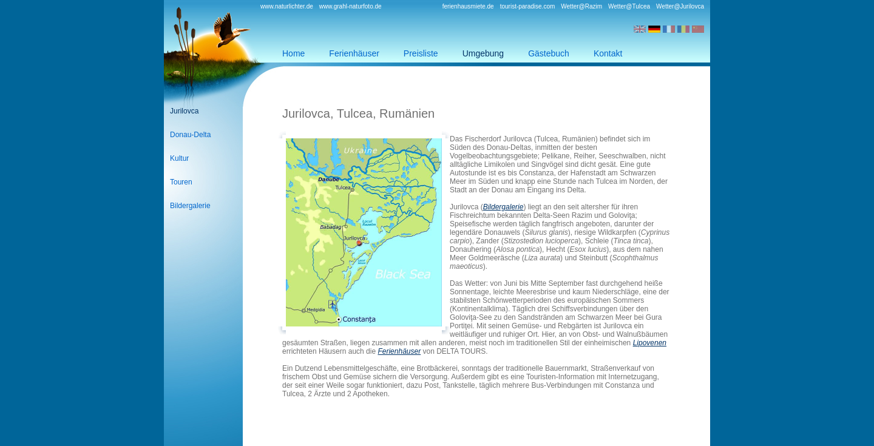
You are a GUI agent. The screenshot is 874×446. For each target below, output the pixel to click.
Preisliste (421, 53)
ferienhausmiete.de (468, 6)
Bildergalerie (190, 205)
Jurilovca (184, 111)
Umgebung (483, 53)
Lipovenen (649, 343)
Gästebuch (548, 53)
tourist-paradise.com (527, 6)
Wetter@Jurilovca (680, 6)
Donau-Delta (190, 134)
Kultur (179, 158)
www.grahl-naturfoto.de (350, 6)
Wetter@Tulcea (629, 6)
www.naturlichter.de (286, 6)
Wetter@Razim (581, 6)
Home (293, 53)
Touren (181, 182)
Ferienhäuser (354, 53)
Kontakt (608, 53)
